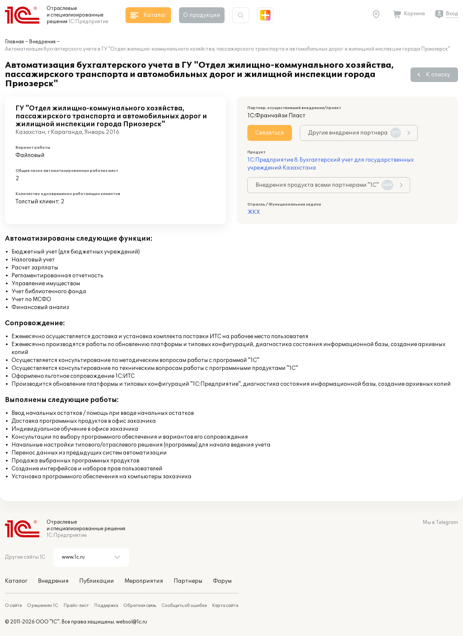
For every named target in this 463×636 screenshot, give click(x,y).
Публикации (96, 581)
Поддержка (106, 605)
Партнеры (188, 581)
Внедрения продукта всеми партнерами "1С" (324, 185)
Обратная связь (140, 605)
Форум (222, 581)
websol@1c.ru (131, 622)
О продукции (201, 15)
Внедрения (42, 42)
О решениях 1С (42, 605)
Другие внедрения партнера (354, 133)
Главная (14, 42)
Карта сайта (225, 605)
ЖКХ (253, 212)
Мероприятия (144, 581)
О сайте (13, 605)
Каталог (16, 581)
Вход (452, 14)
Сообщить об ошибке (184, 605)
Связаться (269, 133)
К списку (438, 74)
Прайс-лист (76, 605)
